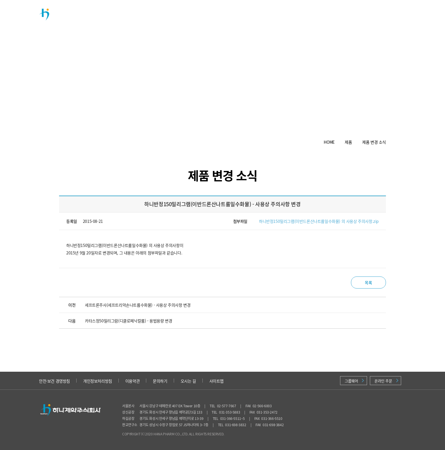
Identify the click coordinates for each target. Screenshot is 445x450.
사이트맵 (216, 381)
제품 (164, 14)
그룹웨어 (354, 380)
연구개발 (198, 14)
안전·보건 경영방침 (54, 381)
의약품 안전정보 (321, 14)
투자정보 (236, 14)
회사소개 (130, 14)
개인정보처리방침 (97, 381)
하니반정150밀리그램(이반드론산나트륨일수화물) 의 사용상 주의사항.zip (319, 221)
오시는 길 (188, 381)
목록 (368, 282)
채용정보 (275, 14)
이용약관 (132, 381)
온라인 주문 (386, 380)
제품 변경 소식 (374, 142)
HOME (329, 142)
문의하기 (160, 381)
